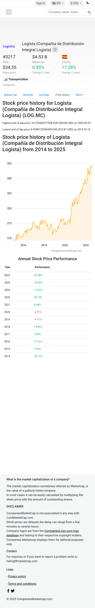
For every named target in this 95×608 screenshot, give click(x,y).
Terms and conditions (22, 584)
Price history (62, 94)
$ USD (74, 3)
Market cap (10, 94)
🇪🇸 (64, 56)
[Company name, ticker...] (69, 12)
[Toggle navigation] (9, 12)
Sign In (40, 3)
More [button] (79, 94)
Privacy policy (17, 576)
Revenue (28, 94)
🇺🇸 (56, 3)
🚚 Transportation (16, 79)
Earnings (44, 94)
